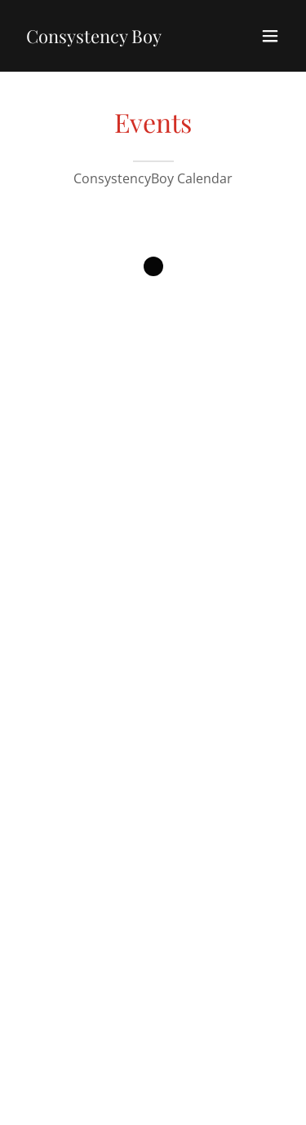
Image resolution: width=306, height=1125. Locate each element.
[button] (270, 36)
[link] (94, 38)
